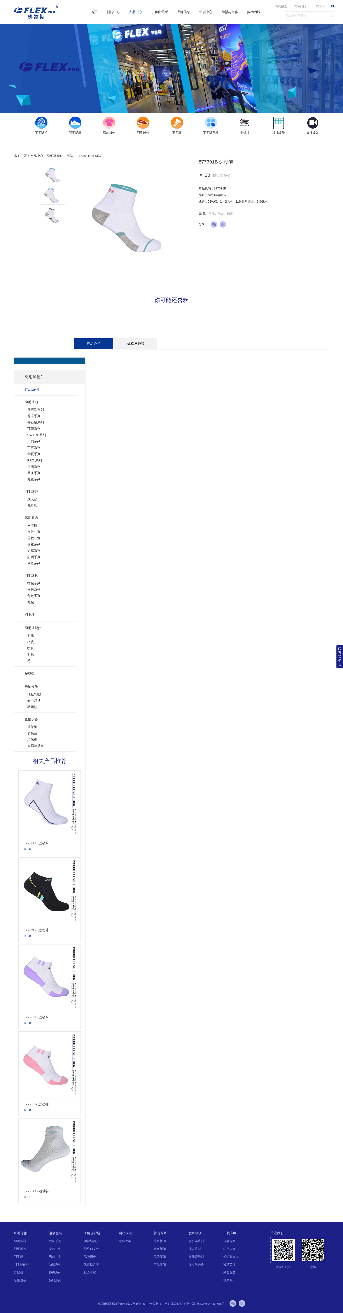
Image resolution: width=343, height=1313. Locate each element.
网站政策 (125, 1233)
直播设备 (31, 719)
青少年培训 (196, 1241)
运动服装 (55, 1233)
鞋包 (30, 602)
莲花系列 (33, 428)
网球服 (32, 525)
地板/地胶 (34, 694)
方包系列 (33, 589)
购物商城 (253, 12)
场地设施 (31, 686)
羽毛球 (30, 614)
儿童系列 (33, 479)
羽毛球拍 (31, 402)
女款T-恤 (33, 531)
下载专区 (319, 6)
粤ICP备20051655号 (211, 1304)
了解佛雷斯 (159, 12)
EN (333, 6)
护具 (30, 648)
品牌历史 (90, 1256)
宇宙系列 (33, 447)
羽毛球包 (31, 575)
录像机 (32, 739)
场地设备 (20, 1280)
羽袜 (70, 156)
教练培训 (195, 1233)
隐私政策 (125, 1241)
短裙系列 (33, 544)
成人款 (32, 499)
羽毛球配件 (55, 156)
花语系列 (33, 416)
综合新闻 (160, 1241)
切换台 (32, 733)
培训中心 (205, 12)
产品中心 (135, 12)
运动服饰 (31, 518)
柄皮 (30, 642)
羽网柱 (32, 707)
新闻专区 (160, 1233)
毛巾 (30, 661)
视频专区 (229, 1241)
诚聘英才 (229, 1264)
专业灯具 (33, 700)
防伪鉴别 (281, 6)
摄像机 (32, 727)
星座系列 (33, 473)
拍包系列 (33, 583)
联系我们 (300, 6)
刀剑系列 (33, 441)
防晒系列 (33, 557)
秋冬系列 (33, 563)
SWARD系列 (36, 435)
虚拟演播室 (35, 746)
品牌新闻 (160, 1256)
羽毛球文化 (91, 1249)
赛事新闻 (160, 1249)
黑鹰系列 (33, 466)
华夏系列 (33, 454)
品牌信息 (183, 12)
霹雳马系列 (35, 409)
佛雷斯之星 (91, 1264)
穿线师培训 (196, 1256)
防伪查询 (229, 1249)
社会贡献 (90, 1272)
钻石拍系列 (35, 422)
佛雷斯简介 (91, 1241)
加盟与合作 (230, 12)
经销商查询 (231, 1256)
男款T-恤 (33, 538)
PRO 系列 (34, 460)
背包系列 (33, 596)
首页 (94, 12)
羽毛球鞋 (31, 491)
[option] (41, 126)
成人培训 (195, 1249)
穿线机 (30, 673)
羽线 (30, 635)
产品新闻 (160, 1264)
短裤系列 (33, 550)
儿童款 (32, 505)
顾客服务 (229, 1272)
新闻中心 (113, 12)
